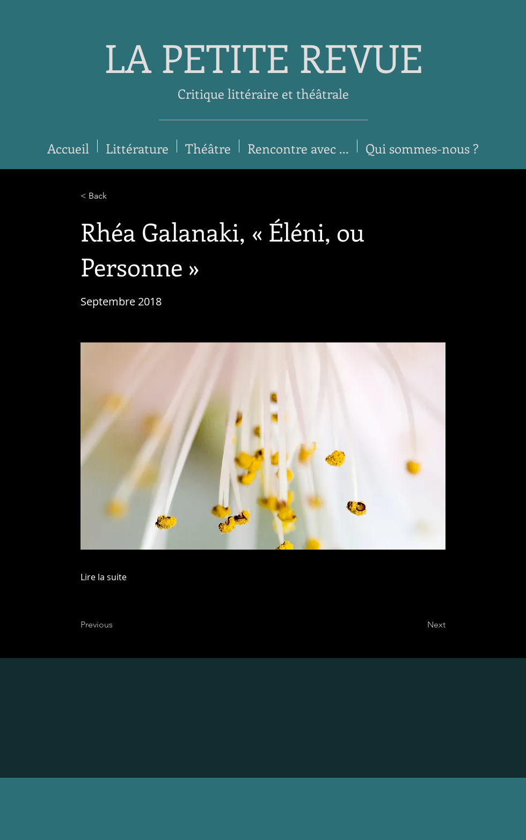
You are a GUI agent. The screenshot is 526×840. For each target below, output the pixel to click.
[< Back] (116, 196)
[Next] (418, 625)
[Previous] (116, 625)
